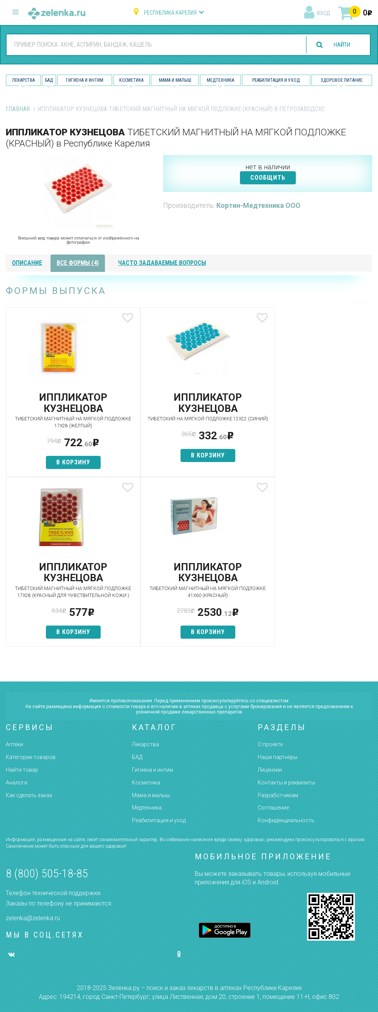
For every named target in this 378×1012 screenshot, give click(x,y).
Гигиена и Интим (84, 80)
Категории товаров (31, 757)
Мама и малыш (175, 80)
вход (323, 13)
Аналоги (16, 782)
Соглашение (273, 808)
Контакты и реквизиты (286, 782)
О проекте (270, 745)
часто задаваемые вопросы (162, 262)
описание (27, 262)
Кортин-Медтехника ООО (258, 205)
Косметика (131, 80)
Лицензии (270, 770)
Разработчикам (278, 795)
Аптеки (14, 745)
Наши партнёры (277, 757)
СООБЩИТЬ (267, 177)
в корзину (66, 462)
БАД (49, 80)
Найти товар (22, 770)
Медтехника (220, 80)
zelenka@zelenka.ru (33, 918)
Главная (18, 109)
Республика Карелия (170, 13)
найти (340, 45)
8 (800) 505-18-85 (47, 873)
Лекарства (23, 80)
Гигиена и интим (152, 770)
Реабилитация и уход (276, 80)
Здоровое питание (342, 80)
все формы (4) (78, 262)
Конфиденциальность (286, 821)
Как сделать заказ (29, 795)
